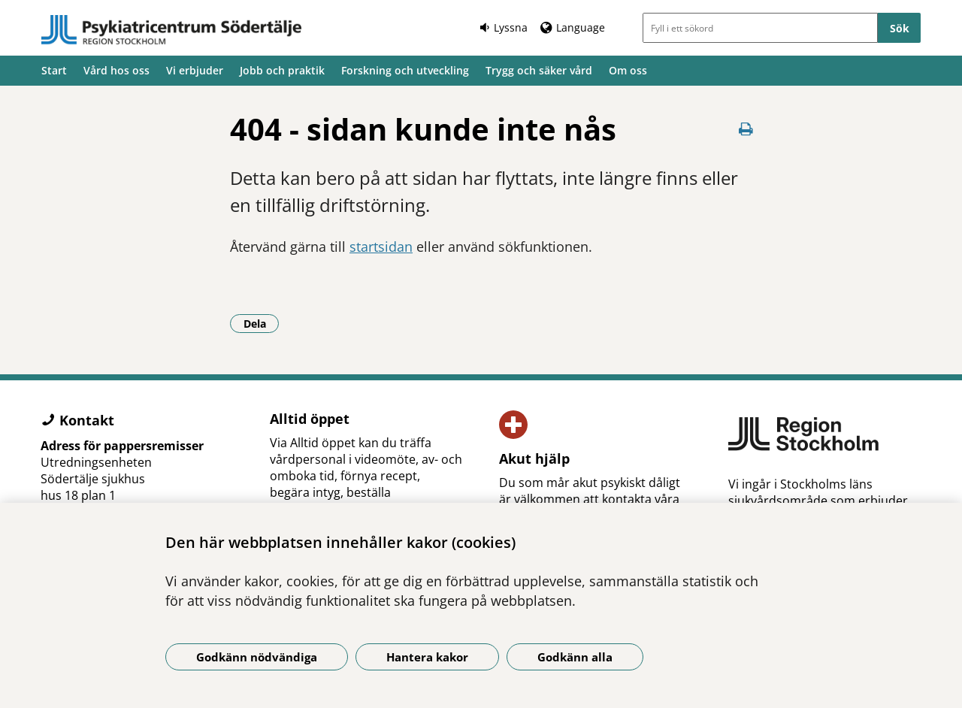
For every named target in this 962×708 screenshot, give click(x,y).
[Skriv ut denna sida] (745, 129)
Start (54, 70)
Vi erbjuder (194, 70)
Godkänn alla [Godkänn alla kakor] (575, 656)
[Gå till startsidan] (171, 30)
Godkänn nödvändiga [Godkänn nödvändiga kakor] (256, 656)
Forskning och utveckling (405, 70)
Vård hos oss (116, 70)
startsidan (381, 247)
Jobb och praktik (282, 70)
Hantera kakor (427, 656)
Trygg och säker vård (539, 70)
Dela (262, 323)
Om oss (628, 70)
